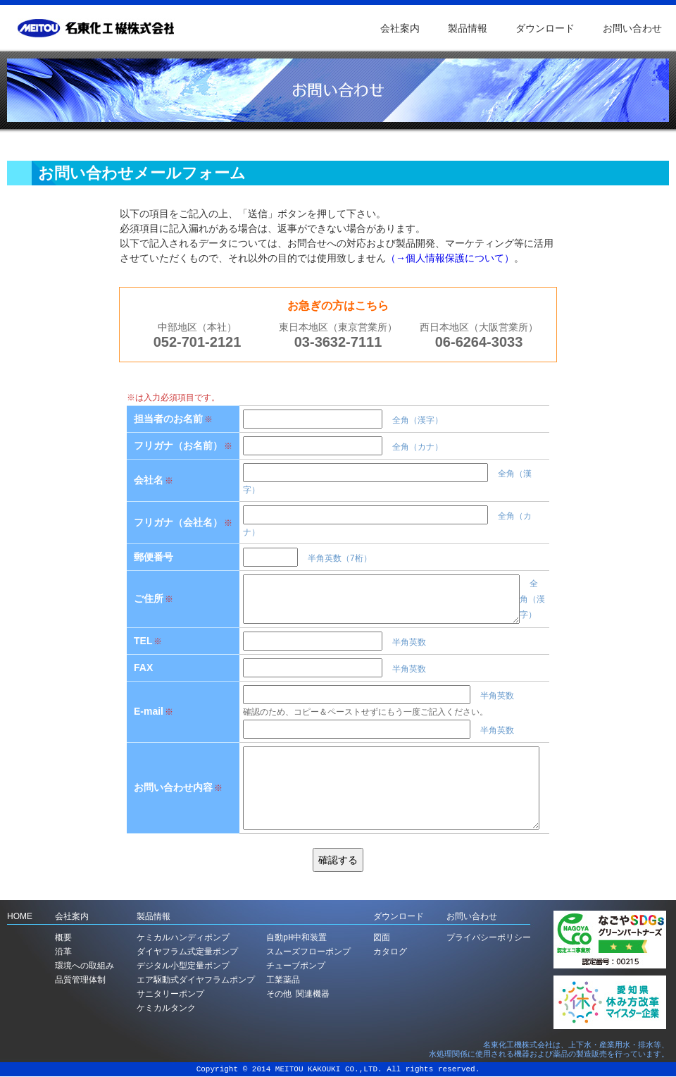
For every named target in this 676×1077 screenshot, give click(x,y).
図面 (381, 938)
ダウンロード (545, 28)
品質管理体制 (80, 980)
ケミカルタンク (166, 1008)
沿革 (63, 952)
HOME (19, 916)
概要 (63, 938)
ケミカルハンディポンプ (183, 938)
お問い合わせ (632, 28)
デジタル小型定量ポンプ (183, 966)
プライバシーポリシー (488, 938)
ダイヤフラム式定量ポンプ (187, 952)
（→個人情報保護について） (450, 258)
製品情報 (467, 28)
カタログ (390, 952)
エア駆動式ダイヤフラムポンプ (196, 980)
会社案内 (400, 28)
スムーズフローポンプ (308, 952)
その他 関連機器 (298, 994)
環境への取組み (84, 966)
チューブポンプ (295, 966)
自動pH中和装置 (296, 938)
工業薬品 (283, 980)
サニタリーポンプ (170, 994)
